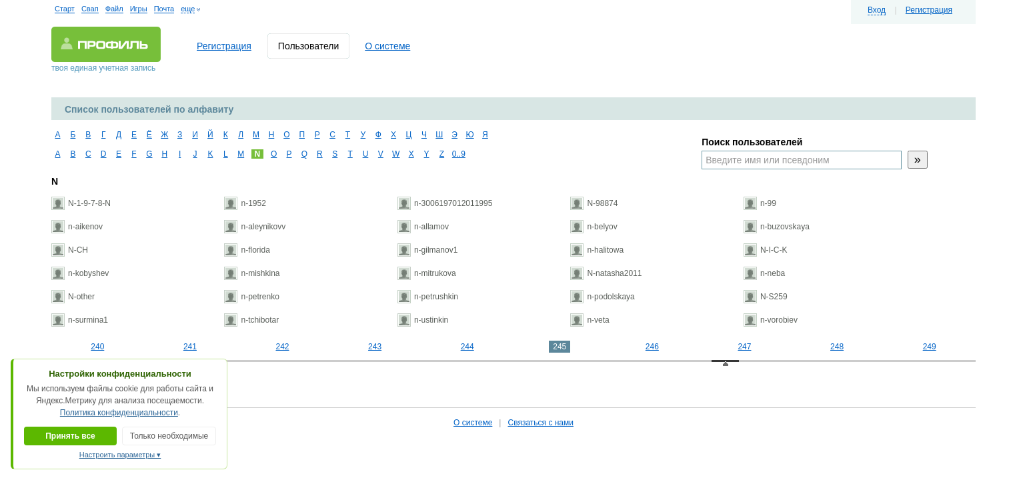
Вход (877, 10)
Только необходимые (169, 436)
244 (467, 346)
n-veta (589, 320)
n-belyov (593, 226)
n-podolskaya (602, 296)
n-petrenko (251, 296)
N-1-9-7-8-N (81, 203)
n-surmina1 (79, 320)
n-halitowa (597, 250)
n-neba (764, 273)
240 (97, 346)
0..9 (457, 154)
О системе (387, 46)
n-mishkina (251, 273)
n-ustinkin (422, 320)
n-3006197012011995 (444, 203)
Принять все (70, 436)
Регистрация (929, 10)
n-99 (760, 203)
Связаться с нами (540, 422)
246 (652, 346)
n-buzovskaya (777, 226)
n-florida (246, 250)
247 (744, 346)
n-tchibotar (251, 320)
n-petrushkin (427, 296)
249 (929, 346)
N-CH (69, 250)
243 (374, 346)
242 (282, 346)
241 (190, 346)
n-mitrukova (426, 273)
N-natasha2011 (606, 273)
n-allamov (423, 226)
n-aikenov (77, 226)
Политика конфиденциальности (119, 412)
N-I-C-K (766, 250)
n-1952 (244, 203)
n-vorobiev (771, 320)
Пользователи (308, 46)
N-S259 (766, 296)
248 (837, 346)
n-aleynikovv (254, 226)
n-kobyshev (80, 273)
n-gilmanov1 (427, 250)
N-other (73, 296)
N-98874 (594, 203)
